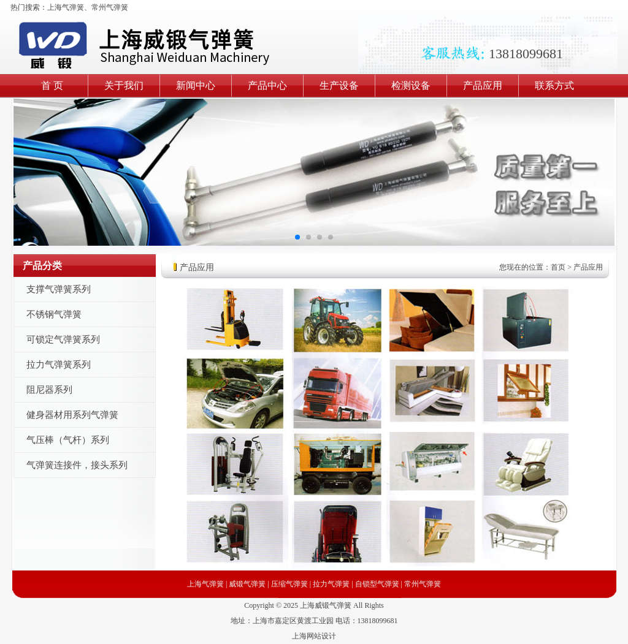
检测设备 (411, 85)
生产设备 (339, 85)
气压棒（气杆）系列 (67, 440)
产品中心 (267, 85)
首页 (558, 267)
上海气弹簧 (65, 7)
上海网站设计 (314, 636)
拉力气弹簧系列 (58, 364)
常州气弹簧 (109, 7)
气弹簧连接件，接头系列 (77, 465)
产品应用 (482, 85)
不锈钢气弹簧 (54, 314)
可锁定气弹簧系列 (63, 339)
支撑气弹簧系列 (58, 289)
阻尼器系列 (49, 390)
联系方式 (554, 85)
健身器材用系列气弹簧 (72, 415)
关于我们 (124, 85)
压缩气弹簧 (289, 584)
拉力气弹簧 (331, 584)
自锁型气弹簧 (377, 584)
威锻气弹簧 (247, 584)
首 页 (52, 85)
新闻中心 (195, 85)
